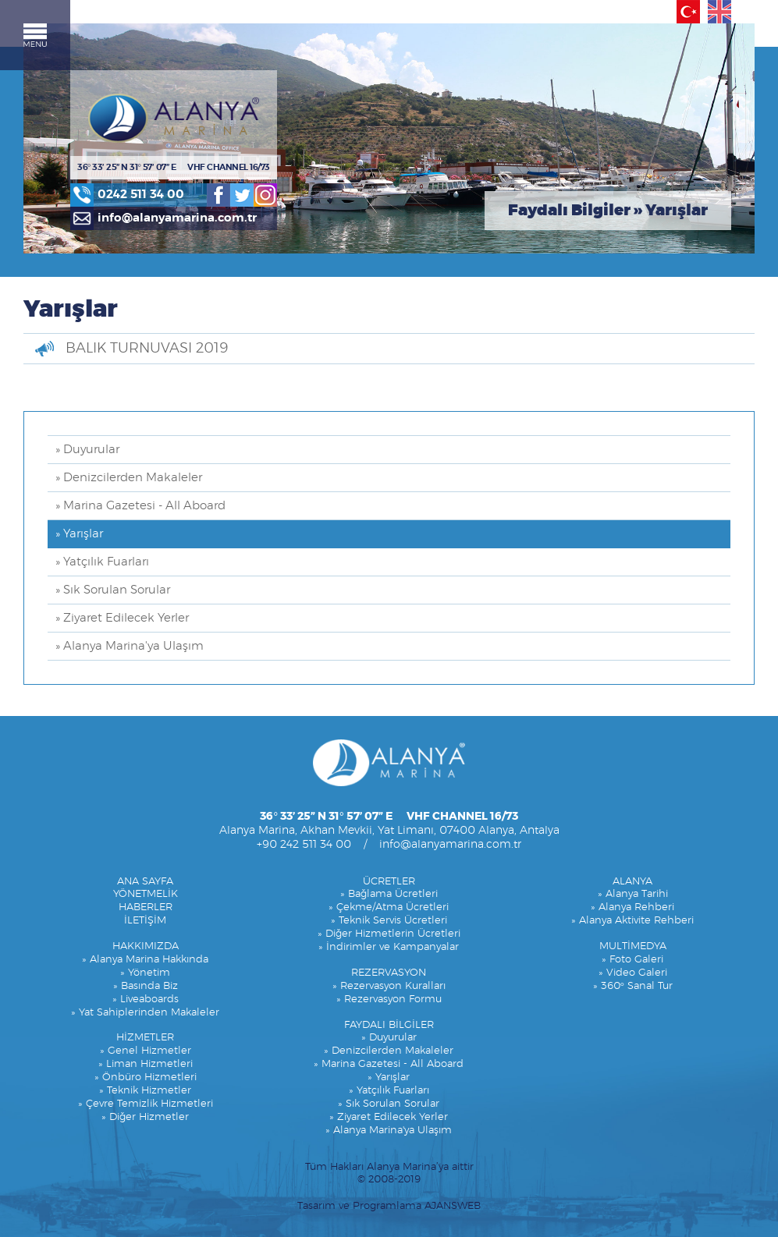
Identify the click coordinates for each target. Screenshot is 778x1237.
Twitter (242, 195)
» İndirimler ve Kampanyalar (388, 947)
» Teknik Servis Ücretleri (389, 921)
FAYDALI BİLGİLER (389, 1025)
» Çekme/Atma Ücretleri (389, 907)
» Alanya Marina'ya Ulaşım (129, 646)
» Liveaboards (145, 999)
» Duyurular (87, 449)
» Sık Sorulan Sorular (112, 590)
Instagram (265, 195)
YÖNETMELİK (145, 894)
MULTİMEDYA (632, 946)
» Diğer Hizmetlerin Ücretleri (389, 934)
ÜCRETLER (389, 882)
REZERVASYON (388, 973)
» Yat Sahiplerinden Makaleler (145, 1013)
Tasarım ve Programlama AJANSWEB (389, 1206)
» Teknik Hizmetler (145, 1091)
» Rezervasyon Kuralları (389, 986)
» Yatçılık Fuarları (102, 562)
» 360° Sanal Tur (633, 986)
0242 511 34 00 (141, 194)
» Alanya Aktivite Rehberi (632, 921)
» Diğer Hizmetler (145, 1117)
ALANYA (632, 882)
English (719, 11)
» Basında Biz (145, 986)
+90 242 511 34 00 (304, 844)
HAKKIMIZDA (145, 946)
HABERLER (145, 907)
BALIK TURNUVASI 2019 (147, 349)
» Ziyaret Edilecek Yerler (122, 618)
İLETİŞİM (145, 921)
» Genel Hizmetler (145, 1051)
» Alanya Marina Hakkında (145, 960)
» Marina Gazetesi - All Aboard (140, 506)
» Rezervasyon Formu (389, 999)
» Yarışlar (79, 534)
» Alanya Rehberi (632, 907)
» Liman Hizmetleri (145, 1064)
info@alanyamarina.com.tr (177, 218)
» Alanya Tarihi (633, 894)
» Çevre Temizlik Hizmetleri (145, 1104)
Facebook (218, 195)
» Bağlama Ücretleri (389, 894)
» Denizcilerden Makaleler (128, 478)
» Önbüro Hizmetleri (145, 1077)
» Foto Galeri (632, 960)
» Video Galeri (633, 973)
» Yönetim (145, 973)
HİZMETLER (145, 1038)
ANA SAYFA (145, 882)
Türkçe (688, 11)
